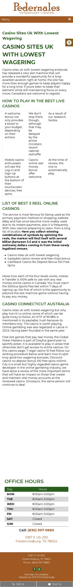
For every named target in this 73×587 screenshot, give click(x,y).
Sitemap (29, 574)
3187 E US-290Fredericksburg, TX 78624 (36, 539)
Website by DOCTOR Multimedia (36, 577)
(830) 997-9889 (41, 530)
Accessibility (42, 574)
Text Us (54, 584)
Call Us (18, 584)
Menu (6, 19)
